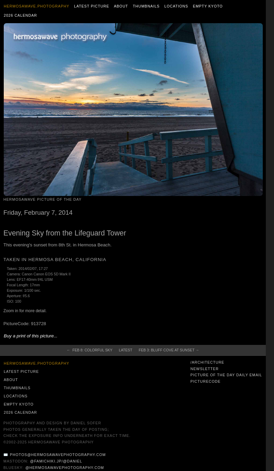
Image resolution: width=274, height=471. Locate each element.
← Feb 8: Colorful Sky (89, 350)
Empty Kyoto (208, 6)
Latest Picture (91, 6)
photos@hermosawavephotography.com (58, 455)
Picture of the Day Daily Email (226, 375)
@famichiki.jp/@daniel (56, 461)
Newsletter (205, 369)
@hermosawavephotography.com (65, 468)
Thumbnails (146, 6)
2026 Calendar (20, 15)
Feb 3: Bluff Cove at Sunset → (169, 350)
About (121, 6)
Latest (125, 350)
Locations (176, 6)
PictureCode (206, 381)
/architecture (207, 362)
